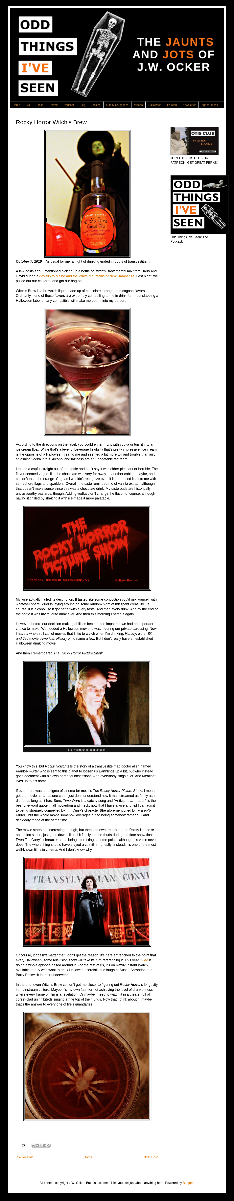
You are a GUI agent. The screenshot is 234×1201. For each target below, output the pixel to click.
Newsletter (189, 104)
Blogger (188, 1183)
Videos (138, 104)
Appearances (209, 104)
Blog (82, 104)
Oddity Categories (117, 104)
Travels (53, 104)
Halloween (154, 104)
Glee (144, 960)
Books (39, 104)
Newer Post (25, 1157)
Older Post (150, 1157)
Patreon (172, 104)
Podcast (69, 104)
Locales (96, 104)
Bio (28, 104)
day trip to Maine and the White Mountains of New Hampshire (86, 276)
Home (16, 104)
